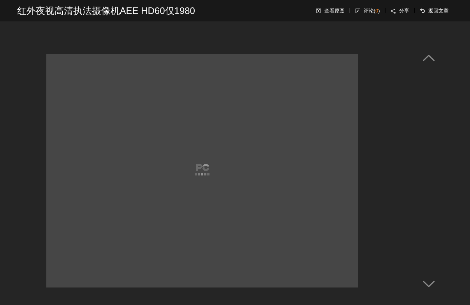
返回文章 (438, 11)
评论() (372, 11)
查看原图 (334, 11)
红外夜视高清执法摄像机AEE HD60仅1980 (106, 10)
